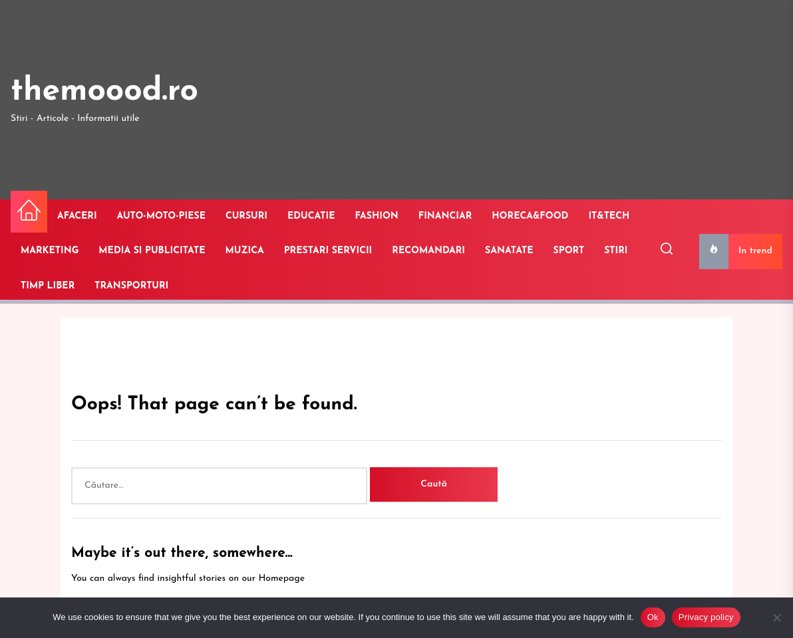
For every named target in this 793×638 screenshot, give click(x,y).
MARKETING (50, 251)
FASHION (376, 216)
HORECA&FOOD (530, 216)
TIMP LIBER (48, 286)
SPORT (569, 251)
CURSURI (246, 216)
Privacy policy (706, 617)
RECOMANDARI (428, 251)
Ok (653, 617)
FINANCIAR (445, 216)
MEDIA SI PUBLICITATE (151, 251)
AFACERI (77, 216)
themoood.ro (104, 92)
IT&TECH (608, 216)
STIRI (615, 251)
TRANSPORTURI (131, 286)
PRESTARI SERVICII (328, 251)
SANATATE (509, 251)
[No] (776, 617)
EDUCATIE (311, 216)
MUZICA (245, 251)
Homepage (281, 579)
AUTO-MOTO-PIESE (161, 216)
